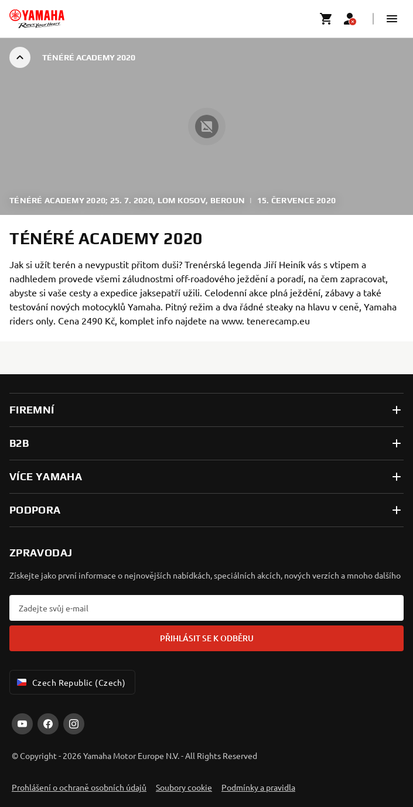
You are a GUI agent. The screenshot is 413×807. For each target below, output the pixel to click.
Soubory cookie (184, 787)
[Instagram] (73, 723)
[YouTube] (22, 723)
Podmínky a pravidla (258, 787)
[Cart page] (326, 19)
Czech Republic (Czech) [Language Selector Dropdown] (70, 682)
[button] (392, 18)
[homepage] (36, 18)
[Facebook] (48, 723)
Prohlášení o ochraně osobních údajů (79, 787)
